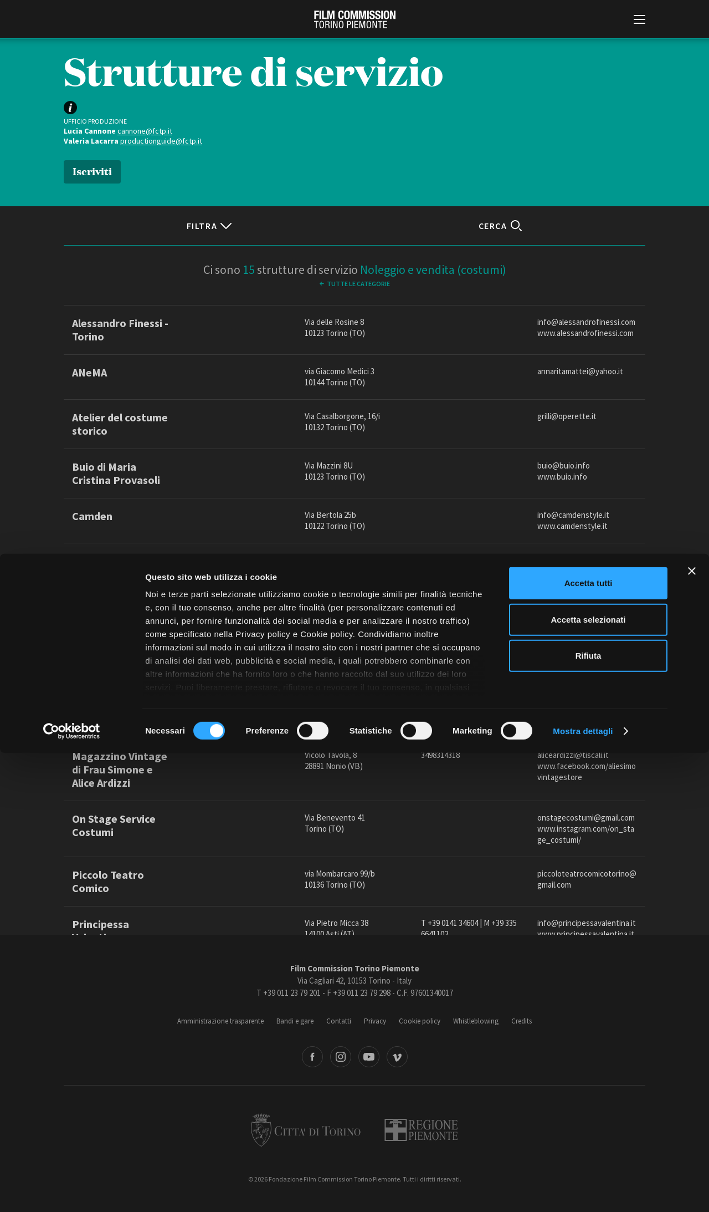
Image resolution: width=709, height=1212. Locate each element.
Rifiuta (589, 1115)
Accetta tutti (588, 1042)
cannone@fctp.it (144, 131)
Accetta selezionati (588, 1078)
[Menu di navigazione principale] (639, 20)
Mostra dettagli (583, 1190)
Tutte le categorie (358, 283)
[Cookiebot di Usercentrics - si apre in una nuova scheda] (71, 1190)
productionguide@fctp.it (161, 141)
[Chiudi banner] (692, 1031)
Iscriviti (92, 170)
